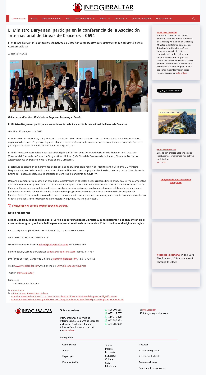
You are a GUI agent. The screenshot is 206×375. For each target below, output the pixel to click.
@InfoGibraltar (25, 272)
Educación (110, 366)
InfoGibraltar (149, 309)
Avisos (33, 18)
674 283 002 (115, 323)
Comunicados (19, 18)
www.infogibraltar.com (26, 265)
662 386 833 (115, 320)
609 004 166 (115, 309)
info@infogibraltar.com (155, 313)
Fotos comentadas (51, 18)
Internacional (33, 293)
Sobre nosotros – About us (152, 368)
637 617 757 (115, 313)
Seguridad (110, 355)
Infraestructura (18, 293)
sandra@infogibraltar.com (61, 251)
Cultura (109, 359)
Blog (68, 18)
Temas (106, 18)
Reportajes (67, 356)
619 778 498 (115, 316)
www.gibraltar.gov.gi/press (71, 265)
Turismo (44, 293)
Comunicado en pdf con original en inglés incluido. (40, 205)
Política (109, 348)
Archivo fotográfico (149, 350)
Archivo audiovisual (149, 356)
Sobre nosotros (164, 18)
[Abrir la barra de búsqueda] (193, 18)
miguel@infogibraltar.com (53, 244)
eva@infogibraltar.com (64, 258)
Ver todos (161, 162)
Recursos (122, 18)
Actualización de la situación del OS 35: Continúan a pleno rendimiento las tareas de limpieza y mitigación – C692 (64, 296)
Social (108, 362)
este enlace (181, 72)
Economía (110, 352)
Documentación (86, 18)
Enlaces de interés (142, 18)
